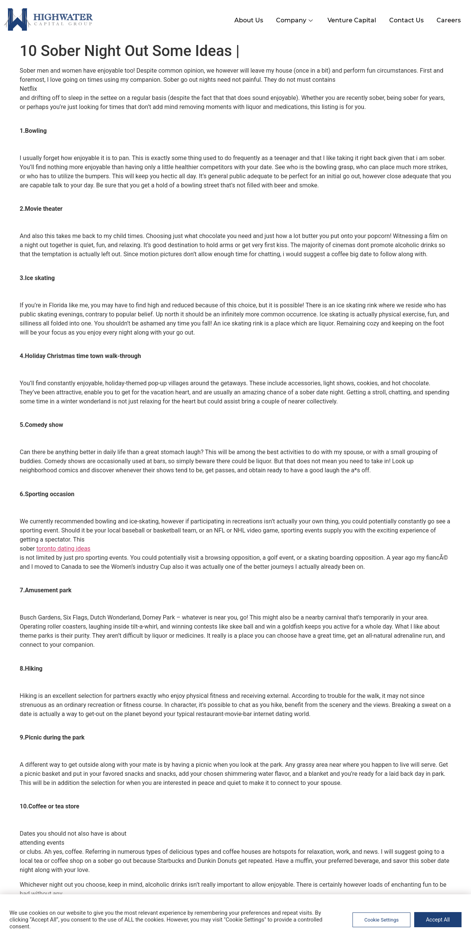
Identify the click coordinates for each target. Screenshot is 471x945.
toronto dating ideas (63, 546)
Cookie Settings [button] (381, 920)
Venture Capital (346, 18)
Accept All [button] (438, 920)
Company (287, 18)
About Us (239, 18)
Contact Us (403, 18)
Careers (447, 18)
